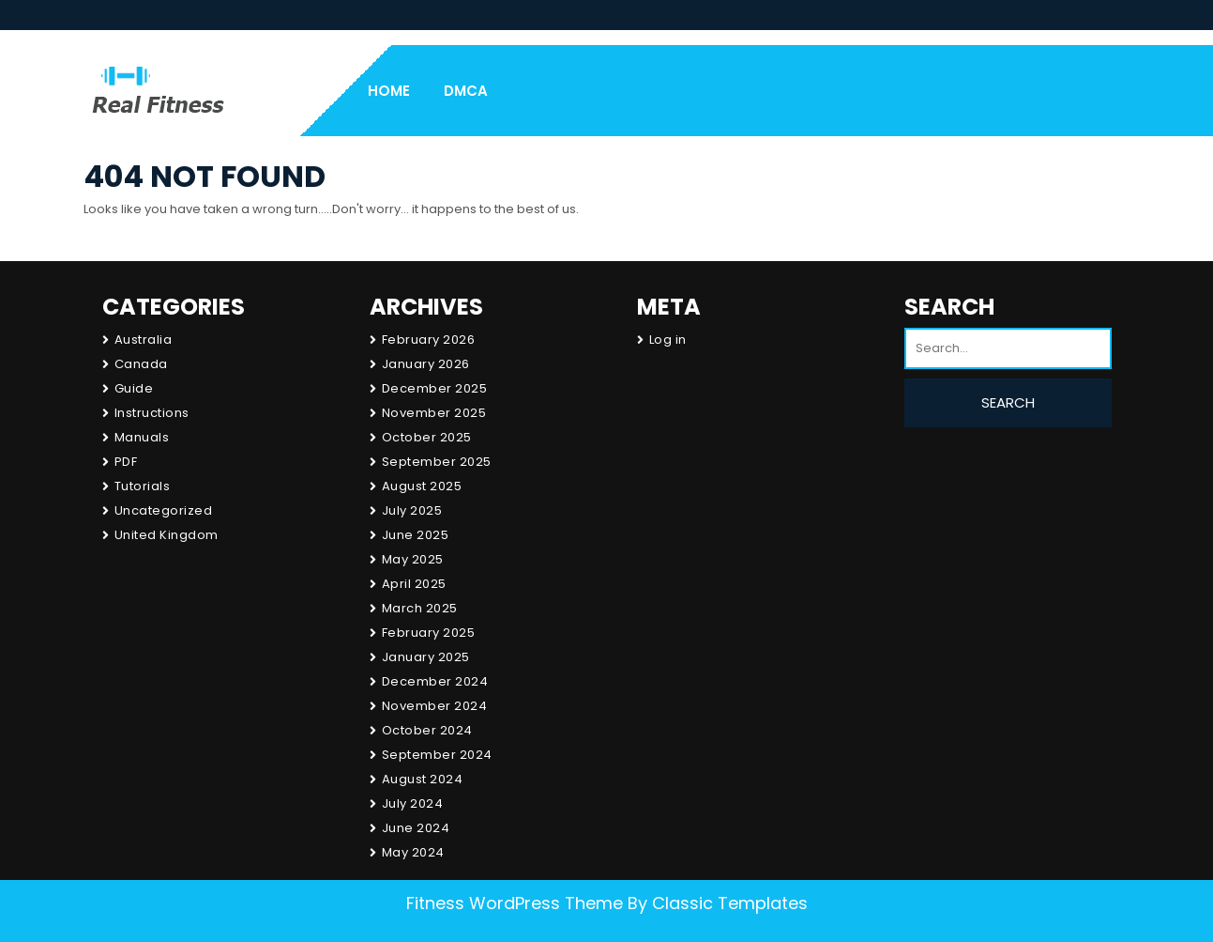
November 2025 (434, 413)
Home (389, 90)
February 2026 (429, 339)
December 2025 (435, 388)
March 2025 (420, 608)
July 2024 (413, 803)
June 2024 (416, 828)
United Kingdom (166, 535)
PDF (126, 462)
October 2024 (427, 730)
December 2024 (435, 681)
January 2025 (426, 657)
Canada (141, 364)
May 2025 (413, 559)
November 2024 (435, 706)
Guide (134, 388)
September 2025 (437, 462)
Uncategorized (163, 510)
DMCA (466, 90)
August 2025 (422, 486)
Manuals (142, 437)
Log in (668, 339)
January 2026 (426, 364)
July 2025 (412, 510)
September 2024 (437, 755)
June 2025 (415, 535)
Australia (143, 339)
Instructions (152, 413)
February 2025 (429, 632)
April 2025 (414, 584)
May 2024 (413, 852)
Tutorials (142, 486)
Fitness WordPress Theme (514, 903)
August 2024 (422, 779)
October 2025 (427, 437)
